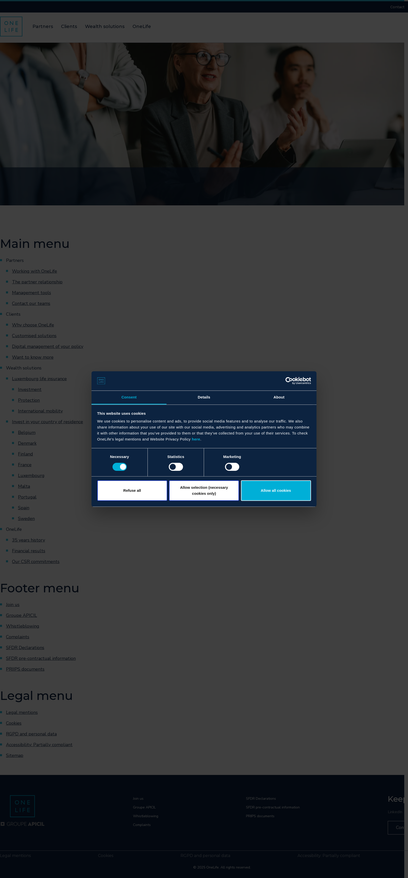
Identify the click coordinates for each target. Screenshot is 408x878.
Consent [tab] (129, 397)
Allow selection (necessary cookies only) (204, 490)
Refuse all (132, 490)
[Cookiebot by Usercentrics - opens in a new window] (289, 381)
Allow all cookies (276, 490)
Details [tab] (204, 397)
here (196, 439)
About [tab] (279, 397)
